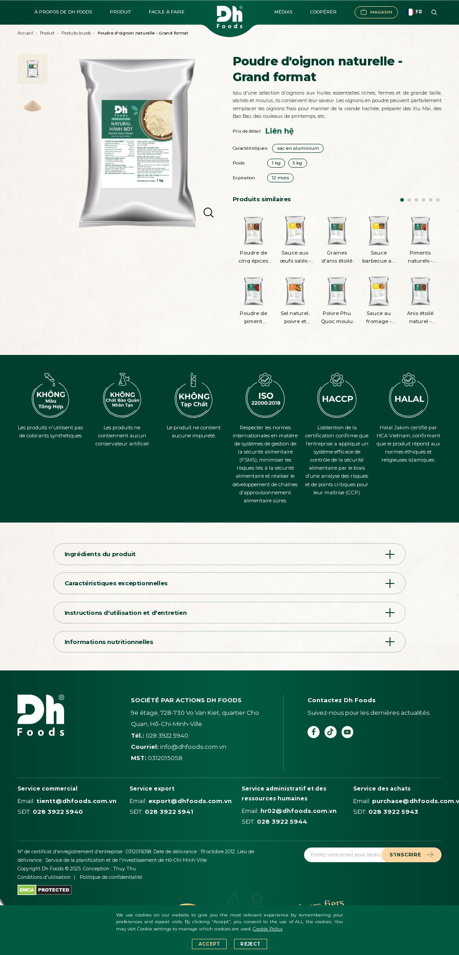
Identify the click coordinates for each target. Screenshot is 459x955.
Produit (120, 12)
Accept (210, 944)
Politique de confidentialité (111, 877)
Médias (283, 12)
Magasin (376, 12)
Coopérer (323, 12)
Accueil (25, 32)
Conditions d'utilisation (44, 877)
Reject (250, 944)
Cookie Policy (267, 929)
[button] (402, 200)
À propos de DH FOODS (63, 12)
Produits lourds (76, 32)
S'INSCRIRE (411, 855)
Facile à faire (167, 12)
